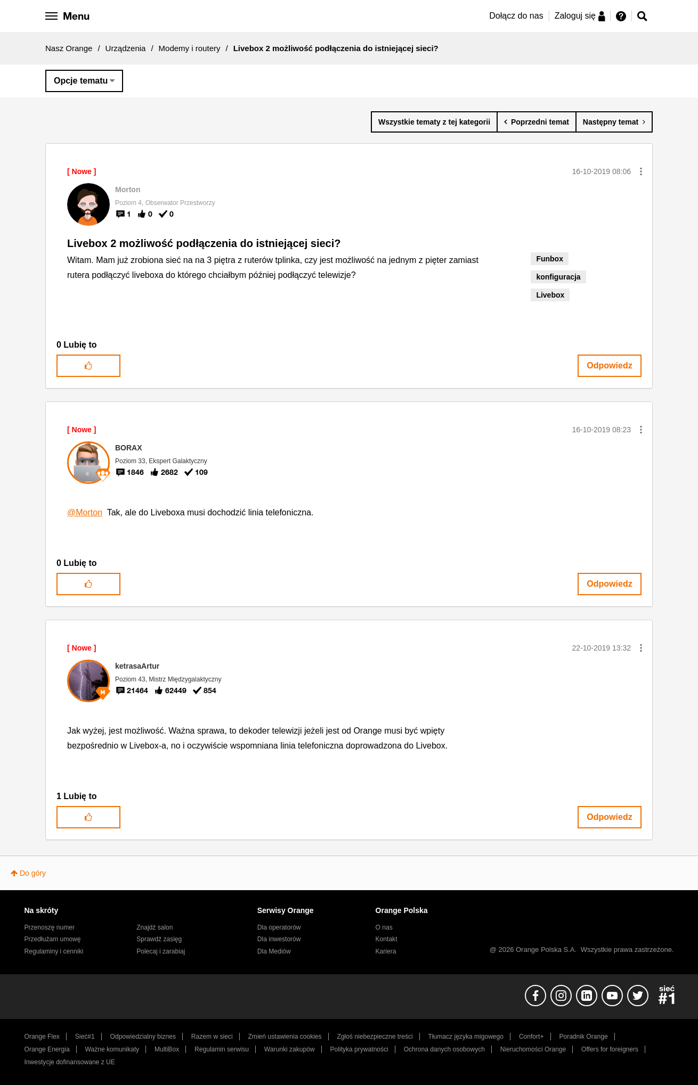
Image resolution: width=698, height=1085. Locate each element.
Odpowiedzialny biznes (143, 1036)
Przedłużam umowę (53, 939)
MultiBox (167, 1049)
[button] (641, 171)
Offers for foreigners (609, 1049)
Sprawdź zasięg (159, 939)
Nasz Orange (68, 48)
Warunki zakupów (289, 1049)
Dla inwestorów (279, 939)
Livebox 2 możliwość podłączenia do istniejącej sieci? (204, 243)
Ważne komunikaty (112, 1049)
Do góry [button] (33, 873)
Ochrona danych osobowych (444, 1049)
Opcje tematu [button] (81, 80)
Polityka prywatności (359, 1049)
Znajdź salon (154, 927)
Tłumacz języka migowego (466, 1036)
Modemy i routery (190, 48)
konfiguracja (558, 277)
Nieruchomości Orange (533, 1049)
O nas (384, 927)
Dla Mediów (274, 951)
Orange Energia (47, 1049)
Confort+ (531, 1036)
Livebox (550, 295)
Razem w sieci (212, 1036)
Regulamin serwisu (221, 1049)
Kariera (386, 951)
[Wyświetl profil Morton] (127, 189)
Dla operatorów (279, 927)
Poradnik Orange (583, 1036)
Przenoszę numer (50, 927)
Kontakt (386, 939)
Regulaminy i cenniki (54, 951)
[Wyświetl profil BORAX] (128, 447)
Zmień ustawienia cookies (284, 1036)
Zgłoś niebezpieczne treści (375, 1036)
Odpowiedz (609, 365)
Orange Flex (42, 1036)
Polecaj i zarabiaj (160, 951)
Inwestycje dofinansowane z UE (70, 1062)
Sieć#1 (85, 1036)
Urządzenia (125, 48)
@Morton (84, 512)
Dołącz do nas (516, 15)
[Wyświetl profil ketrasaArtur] (137, 666)
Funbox (549, 258)
